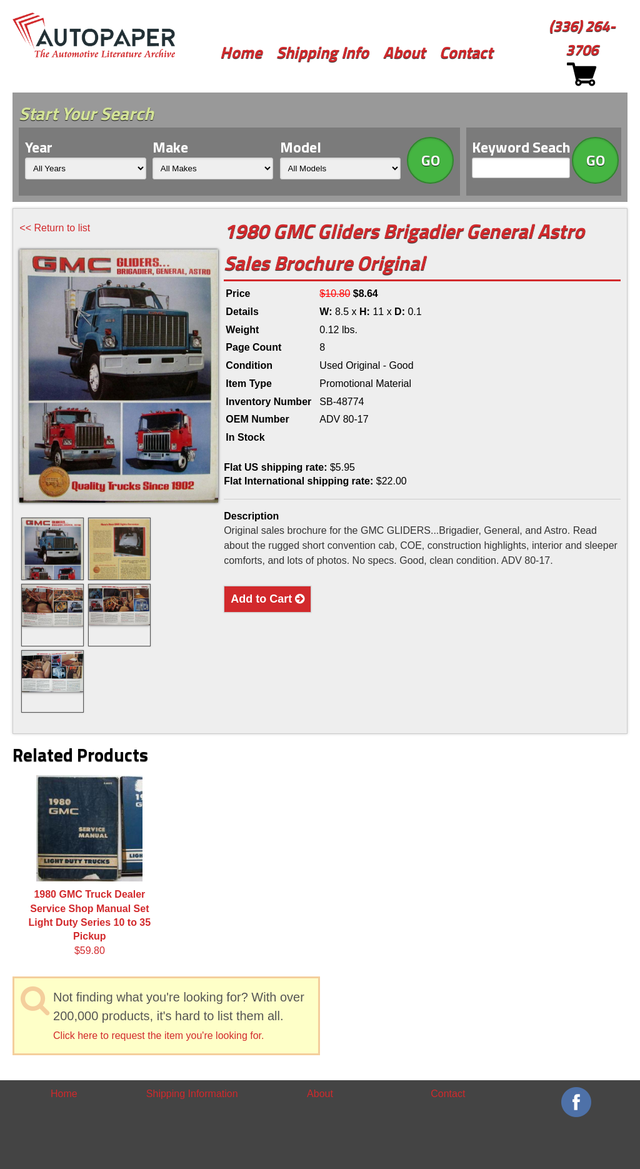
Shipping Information (192, 1093)
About (404, 52)
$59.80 (90, 865)
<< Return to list (54, 228)
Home (241, 52)
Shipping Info (322, 52)
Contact (465, 52)
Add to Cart (267, 599)
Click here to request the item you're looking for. (158, 1035)
